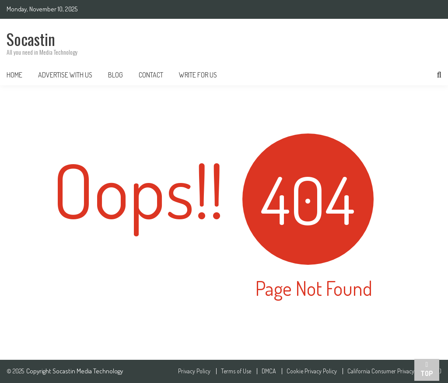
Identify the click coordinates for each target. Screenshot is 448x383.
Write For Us (198, 74)
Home (14, 74)
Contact (151, 74)
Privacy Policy (194, 371)
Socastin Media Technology (87, 371)
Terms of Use (236, 371)
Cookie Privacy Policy (312, 371)
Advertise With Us (65, 74)
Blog (115, 74)
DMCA (269, 371)
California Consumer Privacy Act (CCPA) (394, 371)
